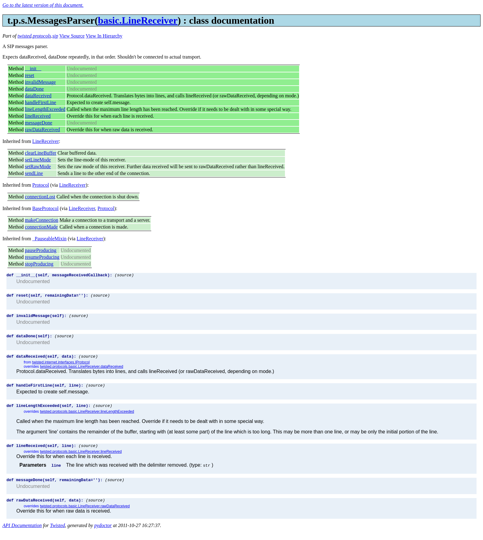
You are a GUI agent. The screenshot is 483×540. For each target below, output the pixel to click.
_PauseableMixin (49, 238)
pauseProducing (40, 250)
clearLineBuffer (40, 153)
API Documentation (22, 534)
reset (29, 75)
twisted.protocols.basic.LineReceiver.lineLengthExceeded (87, 418)
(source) (124, 275)
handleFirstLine (40, 102)
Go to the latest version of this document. (42, 5)
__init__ (33, 68)
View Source (71, 36)
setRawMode (38, 166)
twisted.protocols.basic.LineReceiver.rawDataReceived (85, 515)
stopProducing (39, 263)
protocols (42, 36)
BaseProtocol (45, 208)
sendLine (34, 173)
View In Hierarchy (104, 36)
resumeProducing (42, 257)
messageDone (38, 122)
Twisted (57, 534)
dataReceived (38, 95)
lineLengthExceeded (45, 109)
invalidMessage (40, 82)
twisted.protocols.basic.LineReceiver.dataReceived (81, 371)
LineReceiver (45, 141)
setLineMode (38, 159)
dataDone (34, 88)
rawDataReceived (42, 129)
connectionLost (40, 196)
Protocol (40, 185)
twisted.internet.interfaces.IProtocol (61, 367)
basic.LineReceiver (138, 20)
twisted (24, 36)
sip (55, 36)
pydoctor (103, 534)
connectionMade (41, 226)
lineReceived (38, 116)
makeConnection (41, 220)
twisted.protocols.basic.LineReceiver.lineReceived (81, 459)
